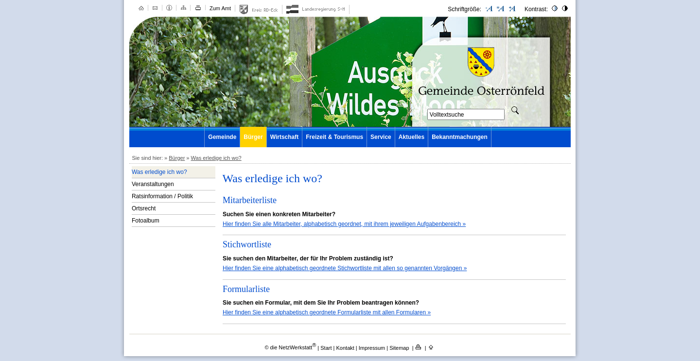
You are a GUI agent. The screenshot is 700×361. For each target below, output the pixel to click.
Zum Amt (220, 8)
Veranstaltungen (153, 184)
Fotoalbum (145, 220)
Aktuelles (411, 137)
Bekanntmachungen (460, 137)
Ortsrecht (144, 208)
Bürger (253, 137)
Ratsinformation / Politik (162, 196)
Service (380, 137)
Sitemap (399, 347)
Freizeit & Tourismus (334, 137)
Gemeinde (222, 137)
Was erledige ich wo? (216, 158)
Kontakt (346, 347)
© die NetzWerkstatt (290, 347)
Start (326, 347)
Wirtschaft (284, 137)
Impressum (372, 347)
